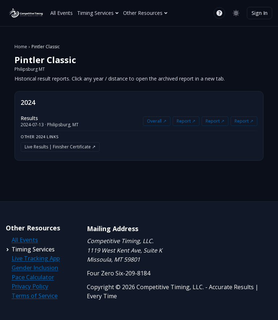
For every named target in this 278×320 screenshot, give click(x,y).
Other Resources (145, 12)
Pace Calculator (33, 277)
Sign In (260, 12)
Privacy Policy (30, 286)
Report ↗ (186, 121)
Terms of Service (35, 296)
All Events (61, 12)
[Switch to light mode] (236, 13)
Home (20, 47)
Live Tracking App (36, 258)
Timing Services (98, 12)
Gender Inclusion (35, 268)
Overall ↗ (157, 121)
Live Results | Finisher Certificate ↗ (60, 147)
